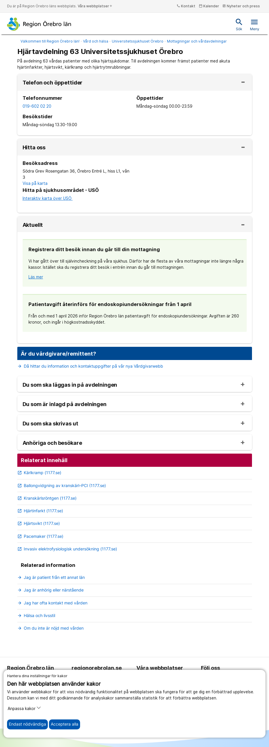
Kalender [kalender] (209, 6)
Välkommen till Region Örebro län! (50, 41)
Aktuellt (33, 225)
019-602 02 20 (37, 106)
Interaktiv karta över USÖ (48, 198)
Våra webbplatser (95, 6)
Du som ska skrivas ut (50, 423)
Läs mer (35, 277)
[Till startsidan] (39, 24)
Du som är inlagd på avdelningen (64, 404)
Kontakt (186, 6)
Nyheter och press (241, 6)
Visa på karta (35, 183)
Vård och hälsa (95, 41)
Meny (254, 24)
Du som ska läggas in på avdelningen (70, 385)
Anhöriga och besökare (52, 443)
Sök (239, 24)
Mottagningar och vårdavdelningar (197, 41)
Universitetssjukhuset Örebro (137, 41)
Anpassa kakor (24, 708)
